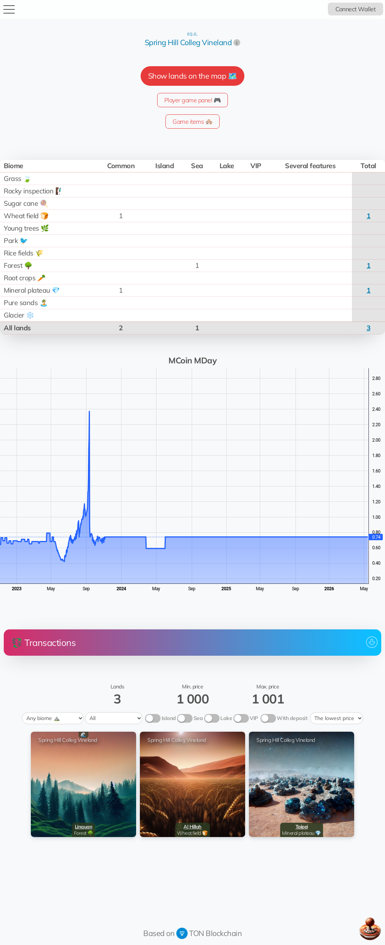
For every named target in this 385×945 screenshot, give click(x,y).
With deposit (292, 718)
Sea (198, 718)
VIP (254, 718)
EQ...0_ (192, 34)
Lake (226, 718)
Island (169, 718)
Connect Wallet (355, 9)
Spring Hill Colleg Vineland (188, 42)
